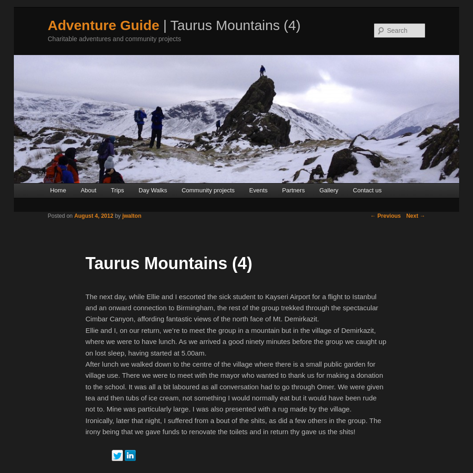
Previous (385, 216)
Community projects (208, 190)
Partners (293, 190)
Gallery (328, 190)
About (89, 190)
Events (258, 190)
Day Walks (153, 190)
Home (58, 190)
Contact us (367, 190)
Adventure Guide (103, 25)
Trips (117, 190)
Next (415, 216)
